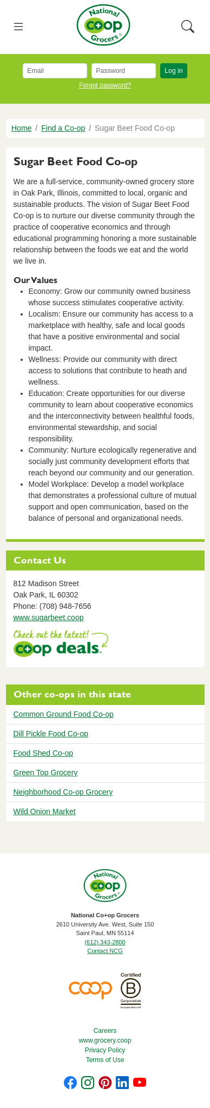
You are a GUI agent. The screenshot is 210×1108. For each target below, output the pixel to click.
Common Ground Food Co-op (64, 714)
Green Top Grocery (46, 772)
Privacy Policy (105, 1050)
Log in (173, 71)
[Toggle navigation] (18, 27)
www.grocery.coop (104, 1040)
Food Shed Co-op (44, 753)
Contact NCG (104, 951)
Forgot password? (105, 85)
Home (21, 128)
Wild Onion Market (45, 811)
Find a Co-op (63, 128)
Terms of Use (105, 1060)
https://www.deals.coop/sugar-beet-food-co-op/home (61, 645)
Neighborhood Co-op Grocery (63, 792)
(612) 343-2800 (104, 942)
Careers (105, 1031)
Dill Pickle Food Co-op (51, 733)
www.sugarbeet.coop (49, 617)
